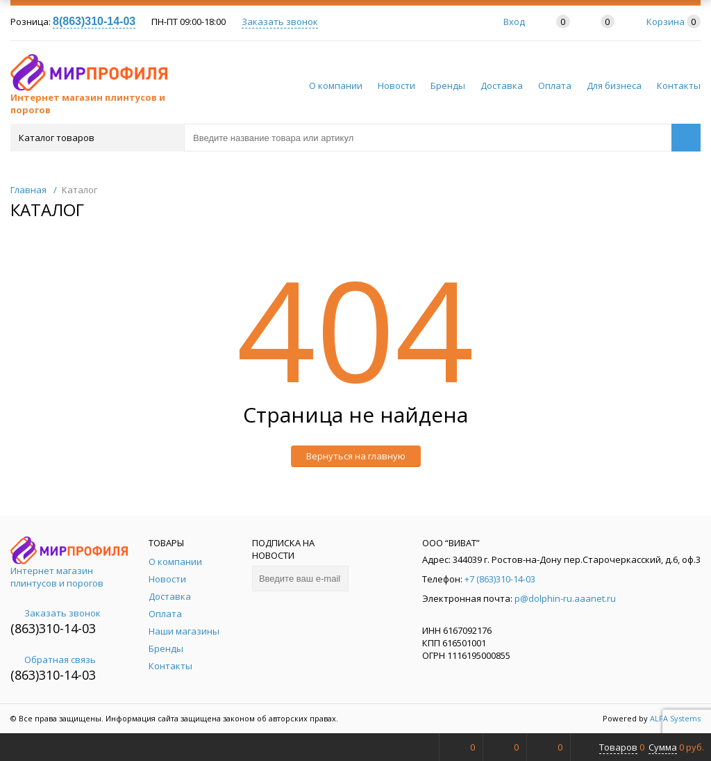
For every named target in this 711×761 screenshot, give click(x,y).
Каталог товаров (96, 137)
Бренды (447, 85)
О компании (335, 85)
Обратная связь (53, 659)
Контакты (679, 85)
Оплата (554, 85)
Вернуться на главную (355, 456)
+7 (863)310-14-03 (500, 579)
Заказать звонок (280, 21)
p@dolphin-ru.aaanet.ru (565, 598)
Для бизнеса (614, 85)
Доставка (501, 85)
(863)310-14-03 (53, 628)
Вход (514, 21)
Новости (396, 85)
